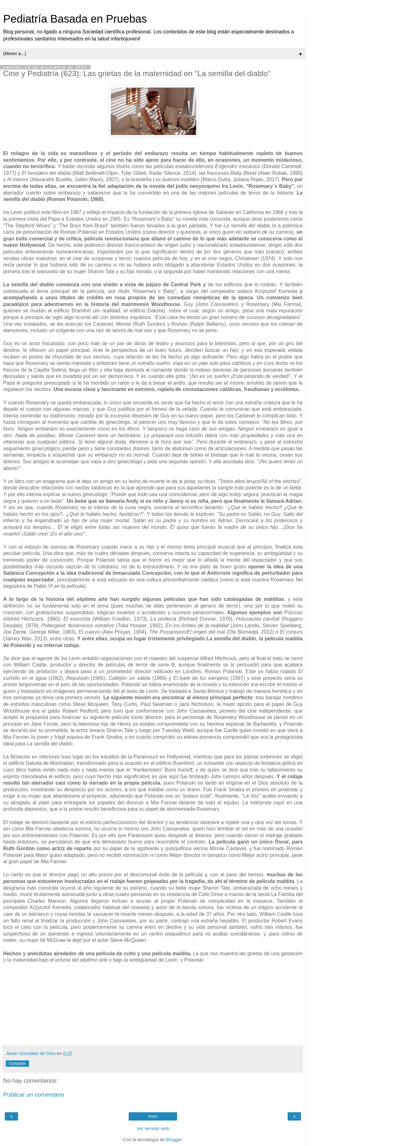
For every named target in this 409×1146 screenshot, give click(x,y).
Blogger (174, 1139)
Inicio (152, 1116)
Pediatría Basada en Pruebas (75, 19)
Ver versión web (153, 1128)
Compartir (17, 1063)
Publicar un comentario (33, 1094)
